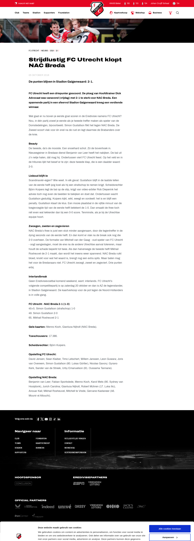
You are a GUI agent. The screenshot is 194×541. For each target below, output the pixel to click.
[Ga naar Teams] (26, 13)
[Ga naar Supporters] (49, 13)
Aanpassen (169, 518)
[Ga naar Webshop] (138, 13)
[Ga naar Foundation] (63, 13)
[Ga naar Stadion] (36, 13)
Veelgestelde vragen (75, 438)
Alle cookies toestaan (170, 510)
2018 (52, 50)
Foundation (41, 438)
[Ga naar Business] (155, 13)
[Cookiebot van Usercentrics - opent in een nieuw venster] (18, 535)
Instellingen (44, 535)
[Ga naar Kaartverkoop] (118, 13)
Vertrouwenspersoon (75, 452)
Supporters (20, 452)
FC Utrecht (34, 50)
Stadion (18, 447)
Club (17, 438)
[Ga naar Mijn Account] (170, 13)
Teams (18, 443)
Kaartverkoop (43, 443)
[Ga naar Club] (17, 13)
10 (57, 50)
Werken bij (69, 447)
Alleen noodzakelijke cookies (170, 527)
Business (40, 447)
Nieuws (44, 50)
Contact (68, 443)
